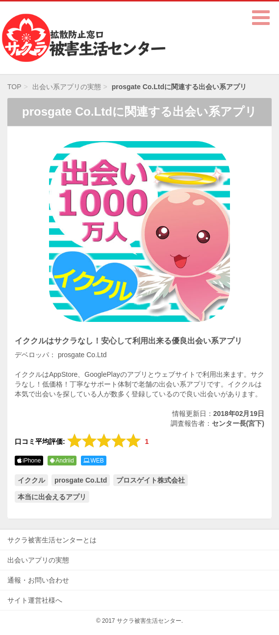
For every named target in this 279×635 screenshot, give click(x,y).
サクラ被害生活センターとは (52, 540)
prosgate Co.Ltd (80, 480)
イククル (31, 480)
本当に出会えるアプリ (52, 497)
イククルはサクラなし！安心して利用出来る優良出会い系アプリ (128, 341)
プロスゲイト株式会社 (150, 480)
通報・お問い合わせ (38, 580)
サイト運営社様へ (34, 600)
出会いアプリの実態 (38, 560)
